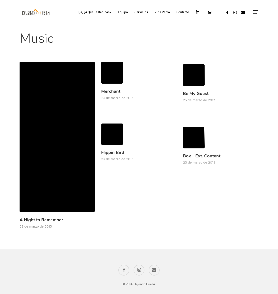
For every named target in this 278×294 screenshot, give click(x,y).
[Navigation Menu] (255, 12)
